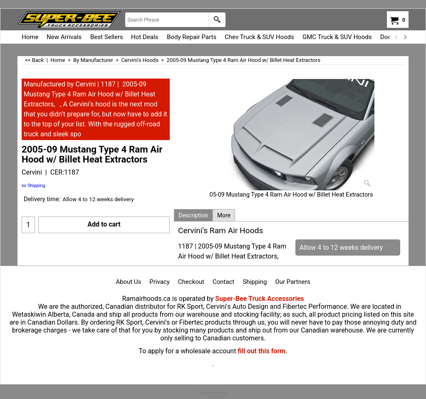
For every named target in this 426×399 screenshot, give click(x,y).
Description (193, 215)
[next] (405, 37)
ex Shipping (33, 185)
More (223, 215)
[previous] (396, 37)
